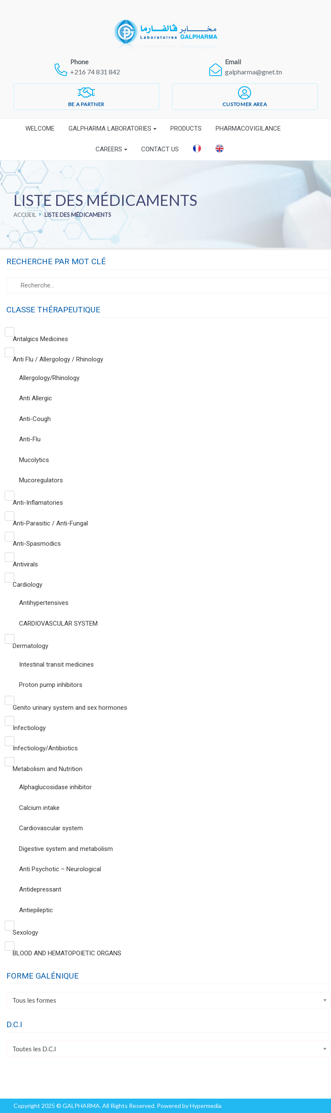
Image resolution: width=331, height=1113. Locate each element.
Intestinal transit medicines (56, 664)
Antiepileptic (36, 910)
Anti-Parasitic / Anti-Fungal (50, 523)
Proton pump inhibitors (50, 685)
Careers (109, 149)
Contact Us (160, 149)
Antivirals (25, 564)
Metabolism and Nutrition (47, 769)
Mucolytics (34, 460)
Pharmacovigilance (248, 128)
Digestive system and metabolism (66, 849)
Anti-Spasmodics (37, 543)
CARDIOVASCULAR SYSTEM (58, 623)
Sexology (25, 932)
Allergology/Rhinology (49, 378)
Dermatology (30, 646)
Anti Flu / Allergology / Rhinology (58, 359)
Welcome (40, 128)
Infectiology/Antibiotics (45, 748)
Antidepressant (40, 889)
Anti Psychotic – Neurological (60, 869)
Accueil (25, 214)
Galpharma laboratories (109, 128)
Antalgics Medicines (40, 339)
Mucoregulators (41, 480)
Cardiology (27, 584)
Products (186, 128)
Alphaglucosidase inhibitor (55, 787)
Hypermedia (206, 1105)
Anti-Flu (30, 439)
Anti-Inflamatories (38, 502)
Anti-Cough (35, 419)
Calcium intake (39, 808)
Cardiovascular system (51, 828)
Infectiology (29, 728)
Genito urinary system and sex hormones (70, 707)
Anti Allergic (35, 398)
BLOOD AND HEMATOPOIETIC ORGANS (67, 953)
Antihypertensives (43, 603)
